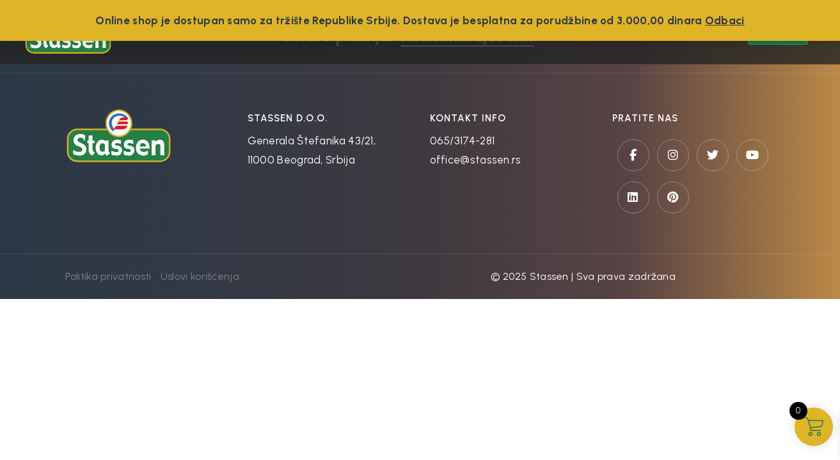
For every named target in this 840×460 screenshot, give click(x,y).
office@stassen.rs (475, 159)
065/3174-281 (462, 140)
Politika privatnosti (108, 276)
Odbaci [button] (725, 20)
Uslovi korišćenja (200, 276)
